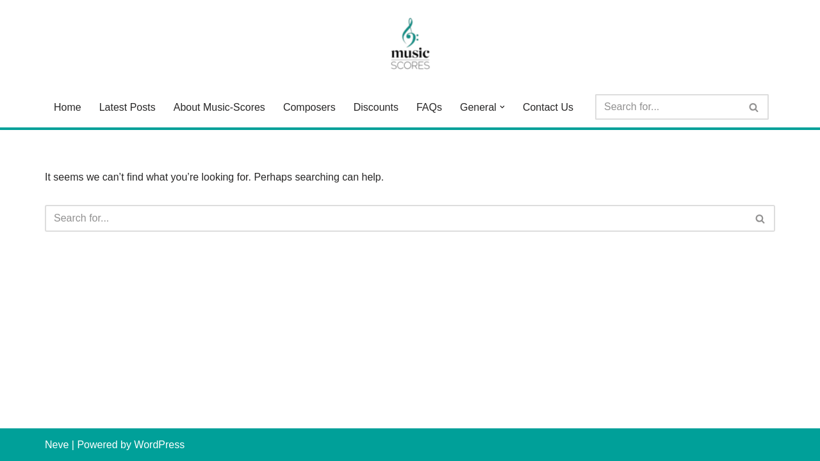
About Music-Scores (219, 107)
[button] (502, 106)
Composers (309, 107)
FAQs (429, 107)
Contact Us (548, 107)
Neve (57, 444)
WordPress (159, 444)
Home (67, 107)
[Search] (667, 107)
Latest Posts (127, 107)
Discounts (376, 107)
